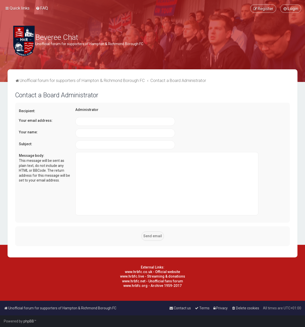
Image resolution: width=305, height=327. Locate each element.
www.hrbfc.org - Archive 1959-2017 (152, 286)
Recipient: (27, 111)
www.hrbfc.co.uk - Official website (152, 272)
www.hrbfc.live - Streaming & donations (152, 276)
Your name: (28, 132)
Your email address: (36, 120)
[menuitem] (42, 8)
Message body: (31, 156)
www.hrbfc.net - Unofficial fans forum (152, 281)
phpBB (28, 321)
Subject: (25, 144)
